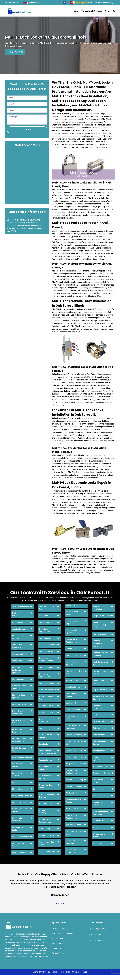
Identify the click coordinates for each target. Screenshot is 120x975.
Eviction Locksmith (47, 728)
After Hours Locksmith (17, 646)
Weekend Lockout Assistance (100, 812)
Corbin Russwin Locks (18, 828)
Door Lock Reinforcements (46, 659)
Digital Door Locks (19, 852)
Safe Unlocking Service (99, 742)
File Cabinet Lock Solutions (46, 767)
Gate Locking (44, 829)
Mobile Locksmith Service (73, 801)
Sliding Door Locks (101, 766)
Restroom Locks (100, 715)
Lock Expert (71, 703)
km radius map (27, 175)
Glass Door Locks (46, 835)
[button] (56, 903)
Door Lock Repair (46, 667)
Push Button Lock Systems (100, 663)
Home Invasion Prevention (72, 613)
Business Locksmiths (21, 757)
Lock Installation (73, 710)
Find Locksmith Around (45, 777)
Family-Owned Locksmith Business (47, 752)
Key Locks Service (73, 655)
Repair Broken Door (101, 690)
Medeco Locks (72, 793)
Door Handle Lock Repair (46, 607)
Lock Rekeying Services (72, 717)
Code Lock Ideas (19, 802)
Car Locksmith (18, 782)
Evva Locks (43, 744)
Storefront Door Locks (99, 781)
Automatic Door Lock (21, 661)
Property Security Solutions (100, 654)
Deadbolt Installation (20, 837)
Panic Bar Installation (97, 607)
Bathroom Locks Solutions (19, 687)
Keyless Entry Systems (71, 663)
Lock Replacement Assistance (74, 726)
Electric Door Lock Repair (46, 697)
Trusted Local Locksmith (98, 803)
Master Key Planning (74, 780)
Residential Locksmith (97, 707)
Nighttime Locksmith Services (74, 832)
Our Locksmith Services (91, 11)
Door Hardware (45, 622)
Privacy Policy (58, 953)
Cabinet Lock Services (17, 765)
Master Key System (74, 786)
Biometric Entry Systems (18, 696)
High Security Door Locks (47, 843)
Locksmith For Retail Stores (74, 742)
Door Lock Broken (46, 651)
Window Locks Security (99, 835)
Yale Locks (97, 843)
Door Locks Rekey (46, 683)
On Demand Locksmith (71, 851)
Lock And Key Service (71, 695)
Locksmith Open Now (75, 757)
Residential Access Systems (101, 697)
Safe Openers (99, 735)
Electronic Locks (46, 706)
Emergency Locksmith (43, 720)
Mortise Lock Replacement (71, 816)
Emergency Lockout (47, 712)
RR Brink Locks (99, 721)
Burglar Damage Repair (19, 749)
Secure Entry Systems (98, 758)
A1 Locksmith (17, 622)
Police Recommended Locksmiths (99, 625)
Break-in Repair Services (18, 721)
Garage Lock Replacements (45, 820)
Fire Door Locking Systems (46, 795)
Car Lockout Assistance (17, 774)
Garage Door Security (44, 811)
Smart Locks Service (101, 773)
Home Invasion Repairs (72, 622)
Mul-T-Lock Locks (73, 825)
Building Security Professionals (19, 740)
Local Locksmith (73, 687)
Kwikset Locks (72, 680)
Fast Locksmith (45, 760)
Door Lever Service (47, 645)
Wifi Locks (97, 827)
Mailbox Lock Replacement (71, 771)
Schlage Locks (99, 751)
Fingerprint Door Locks (46, 786)
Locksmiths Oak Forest (60, 972)
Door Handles (45, 616)
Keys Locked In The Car (74, 672)
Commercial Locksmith (17, 819)
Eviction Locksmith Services (47, 736)
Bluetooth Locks (19, 704)
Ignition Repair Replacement (72, 640)
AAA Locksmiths (19, 629)
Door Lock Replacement (44, 675)
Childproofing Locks (20, 796)
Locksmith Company (74, 735)
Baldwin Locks (18, 679)
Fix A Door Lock (45, 804)
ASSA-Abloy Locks (19, 654)
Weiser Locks (98, 821)
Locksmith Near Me (74, 751)
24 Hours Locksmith (20, 606)
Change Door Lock (20, 789)
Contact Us (110, 11)
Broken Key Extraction (17, 730)
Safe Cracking (99, 728)
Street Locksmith (100, 789)
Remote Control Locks (99, 681)
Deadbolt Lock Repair (18, 844)
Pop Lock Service (100, 634)
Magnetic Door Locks (75, 764)
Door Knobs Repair (47, 638)
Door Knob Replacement (44, 630)
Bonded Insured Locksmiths (18, 712)
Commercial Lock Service (19, 810)
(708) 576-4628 (15, 52)
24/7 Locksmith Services (18, 614)
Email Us (97, 935)
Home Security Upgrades (72, 631)
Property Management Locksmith (98, 643)
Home (75, 11)
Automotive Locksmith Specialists (17, 670)
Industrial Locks (72, 649)
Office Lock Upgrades (71, 842)
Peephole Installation (102, 616)
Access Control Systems (18, 636)
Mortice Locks (72, 809)
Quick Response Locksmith (100, 672)
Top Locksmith (99, 796)
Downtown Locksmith (48, 690)
